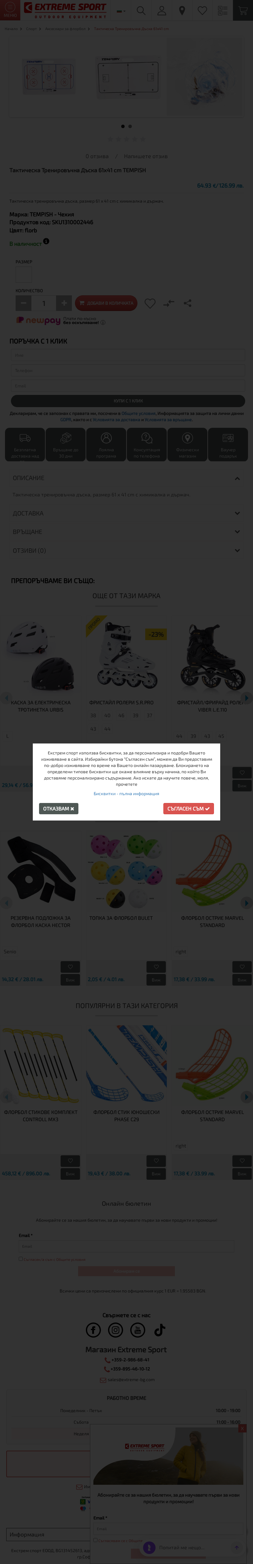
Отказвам (58, 808)
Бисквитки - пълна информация (126, 793)
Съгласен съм (188, 808)
